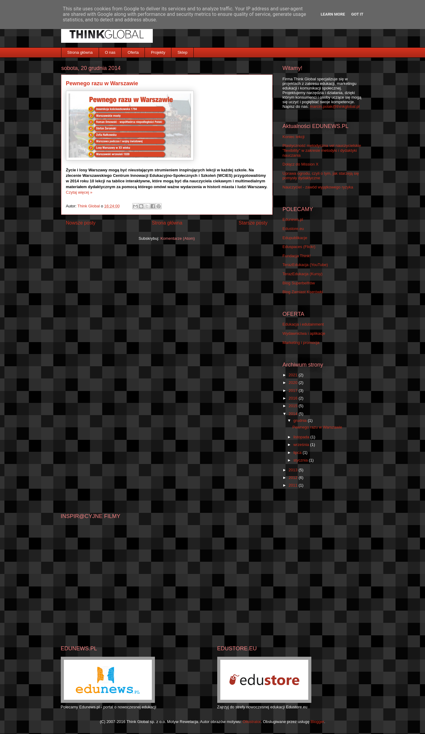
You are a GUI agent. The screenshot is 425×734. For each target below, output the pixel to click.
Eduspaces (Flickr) (299, 246)
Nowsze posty (81, 222)
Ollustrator (252, 721)
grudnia (300, 420)
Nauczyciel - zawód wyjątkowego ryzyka (318, 187)
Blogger (317, 721)
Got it (357, 14)
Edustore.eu (293, 228)
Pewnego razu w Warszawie (102, 83)
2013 (294, 470)
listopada (301, 437)
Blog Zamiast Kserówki (303, 292)
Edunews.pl (293, 219)
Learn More (333, 14)
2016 (294, 398)
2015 (294, 406)
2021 (294, 375)
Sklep (183, 52)
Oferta (133, 52)
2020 (294, 382)
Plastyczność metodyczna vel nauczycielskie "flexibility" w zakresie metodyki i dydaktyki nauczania (322, 150)
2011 (294, 485)
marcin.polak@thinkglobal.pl (335, 106)
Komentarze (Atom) (177, 238)
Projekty (158, 52)
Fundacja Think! (297, 256)
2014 (294, 413)
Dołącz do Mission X (301, 164)
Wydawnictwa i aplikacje (304, 333)
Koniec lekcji (294, 136)
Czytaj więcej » (79, 192)
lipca (297, 452)
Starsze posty (253, 222)
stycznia (301, 460)
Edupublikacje (295, 238)
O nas (110, 52)
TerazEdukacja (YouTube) (305, 264)
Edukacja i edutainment (303, 324)
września (301, 444)
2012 (294, 477)
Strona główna (80, 52)
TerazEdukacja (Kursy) (303, 274)
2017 (294, 390)
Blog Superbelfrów (299, 283)
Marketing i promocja (301, 342)
